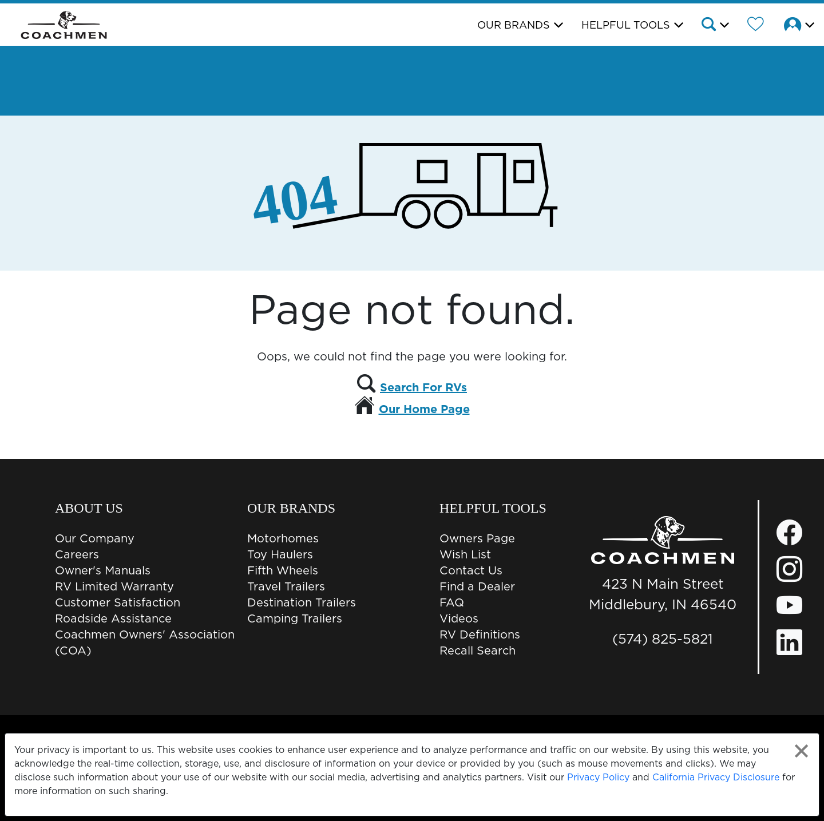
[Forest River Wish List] (755, 25)
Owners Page (477, 538)
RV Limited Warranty (114, 586)
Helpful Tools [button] (625, 25)
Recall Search (477, 650)
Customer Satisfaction (117, 602)
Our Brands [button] (513, 25)
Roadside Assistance (113, 618)
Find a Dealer (477, 586)
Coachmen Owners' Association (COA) (145, 642)
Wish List (465, 554)
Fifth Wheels (282, 570)
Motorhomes (283, 538)
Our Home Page (424, 409)
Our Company (94, 538)
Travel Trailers (286, 586)
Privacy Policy (598, 777)
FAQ (451, 602)
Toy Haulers (280, 554)
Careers (77, 554)
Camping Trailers (294, 618)
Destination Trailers (301, 602)
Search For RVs (423, 387)
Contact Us (470, 570)
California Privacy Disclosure (715, 777)
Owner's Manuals (102, 570)
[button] (714, 25)
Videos (458, 618)
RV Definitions (479, 634)
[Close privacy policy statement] (801, 751)
